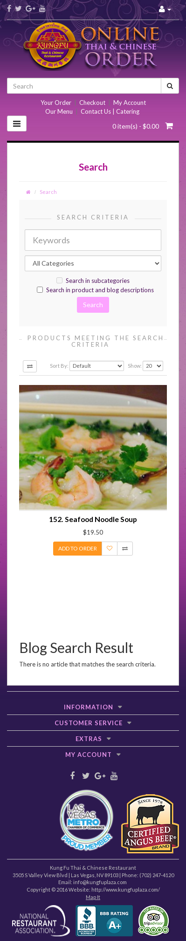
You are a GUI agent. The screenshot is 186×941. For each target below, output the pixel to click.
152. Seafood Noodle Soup (93, 519)
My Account (129, 102)
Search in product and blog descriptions (95, 290)
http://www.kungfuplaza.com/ (125, 889)
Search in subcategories (93, 280)
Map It (93, 897)
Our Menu (59, 111)
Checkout (92, 102)
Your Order (56, 102)
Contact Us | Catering (110, 111)
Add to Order (77, 548)
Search (48, 192)
